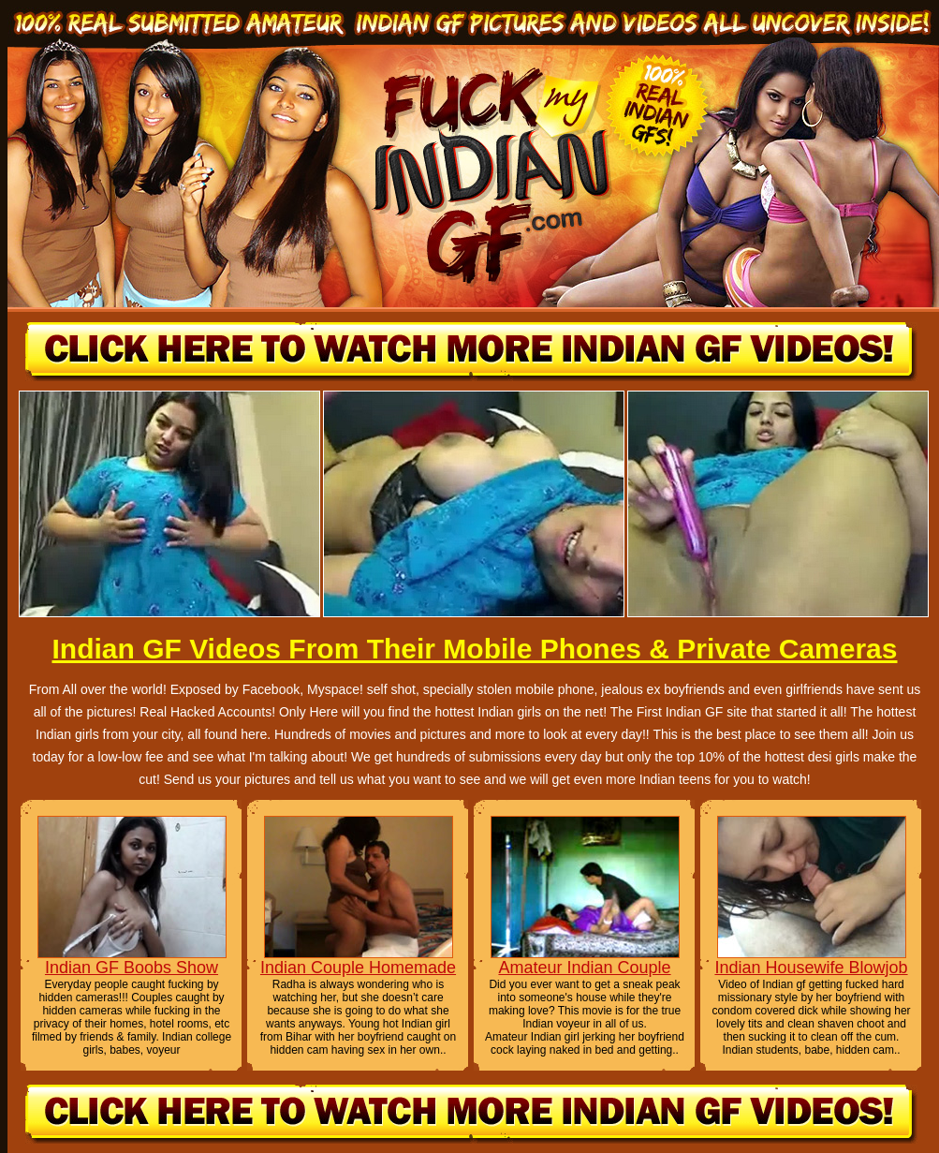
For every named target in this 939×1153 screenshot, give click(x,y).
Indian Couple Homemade (358, 967)
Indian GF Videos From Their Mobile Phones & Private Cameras (474, 648)
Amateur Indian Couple (584, 967)
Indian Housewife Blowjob (810, 967)
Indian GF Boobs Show (131, 967)
